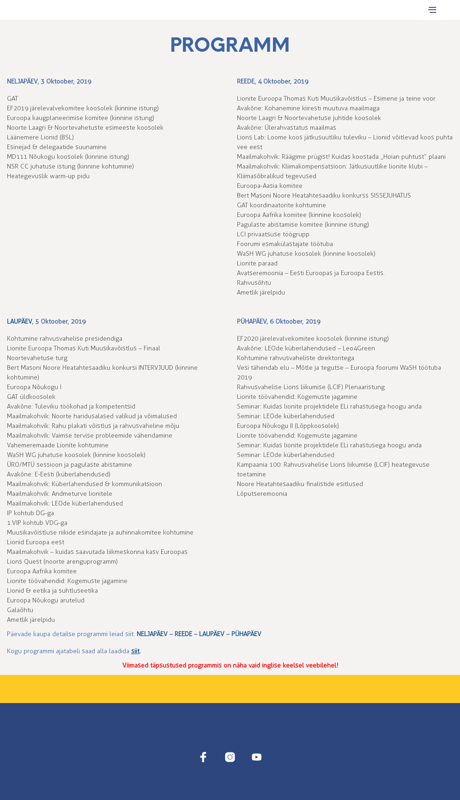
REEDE (245, 81)
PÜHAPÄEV (251, 321)
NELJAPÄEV (22, 81)
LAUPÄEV (19, 321)
